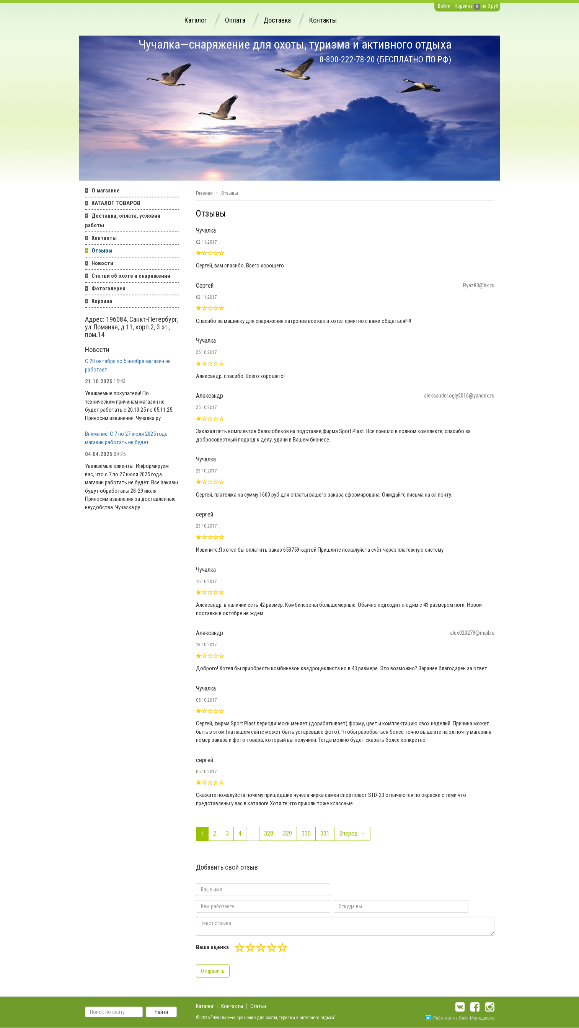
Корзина (464, 6)
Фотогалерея (108, 288)
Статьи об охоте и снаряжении (130, 275)
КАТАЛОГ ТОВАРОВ (115, 203)
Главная (204, 193)
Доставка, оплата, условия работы (122, 220)
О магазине (105, 190)
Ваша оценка (212, 947)
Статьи (258, 1006)
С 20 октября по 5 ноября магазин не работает (128, 365)
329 (287, 833)
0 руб (493, 6)
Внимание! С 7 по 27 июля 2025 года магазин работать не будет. (126, 437)
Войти (444, 6)
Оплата (235, 20)
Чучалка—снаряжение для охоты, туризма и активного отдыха (295, 44)
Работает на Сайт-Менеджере (460, 1018)
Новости (102, 263)
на (483, 6)
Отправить (213, 971)
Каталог (195, 20)
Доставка (277, 20)
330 (306, 833)
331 (324, 833)
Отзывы (102, 250)
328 (268, 833)
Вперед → (352, 833)
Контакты (323, 20)
